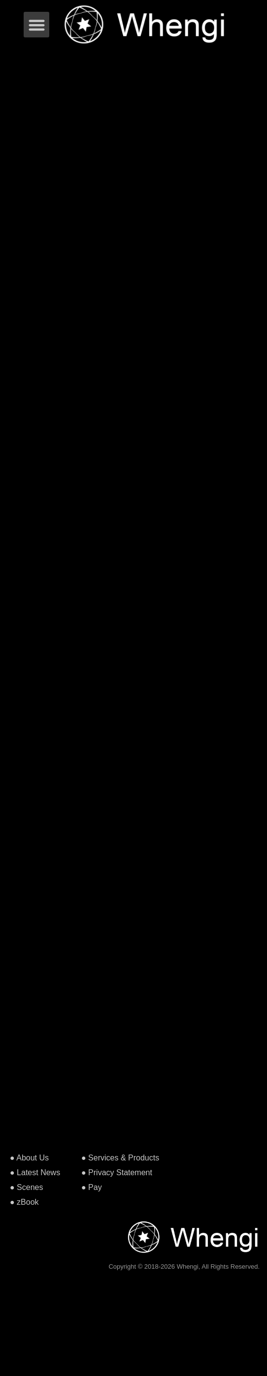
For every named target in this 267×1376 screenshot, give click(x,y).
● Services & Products (120, 1158)
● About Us (29, 1158)
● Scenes (26, 1187)
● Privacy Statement (116, 1172)
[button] (37, 25)
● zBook (24, 1202)
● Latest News (35, 1172)
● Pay (91, 1187)
